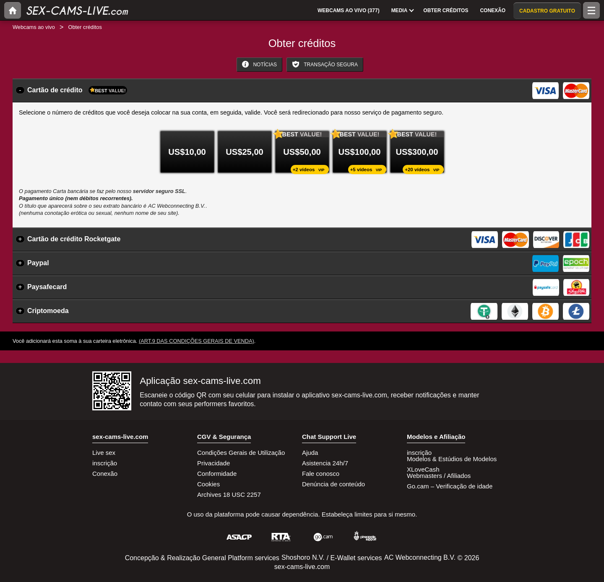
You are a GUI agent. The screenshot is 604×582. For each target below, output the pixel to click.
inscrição (104, 463)
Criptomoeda (48, 310)
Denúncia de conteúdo (333, 484)
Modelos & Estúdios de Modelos (452, 458)
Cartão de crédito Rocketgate (73, 239)
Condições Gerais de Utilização (241, 452)
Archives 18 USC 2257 (229, 494)
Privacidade (213, 463)
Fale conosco (320, 473)
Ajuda (310, 452)
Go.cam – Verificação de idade (449, 486)
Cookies (208, 484)
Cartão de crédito (77, 90)
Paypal (38, 262)
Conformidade (217, 473)
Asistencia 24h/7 (325, 463)
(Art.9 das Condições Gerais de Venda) (196, 341)
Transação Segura (325, 64)
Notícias (259, 64)
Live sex (103, 452)
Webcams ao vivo (34, 27)
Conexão (104, 473)
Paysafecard (47, 286)
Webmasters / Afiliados (439, 475)
